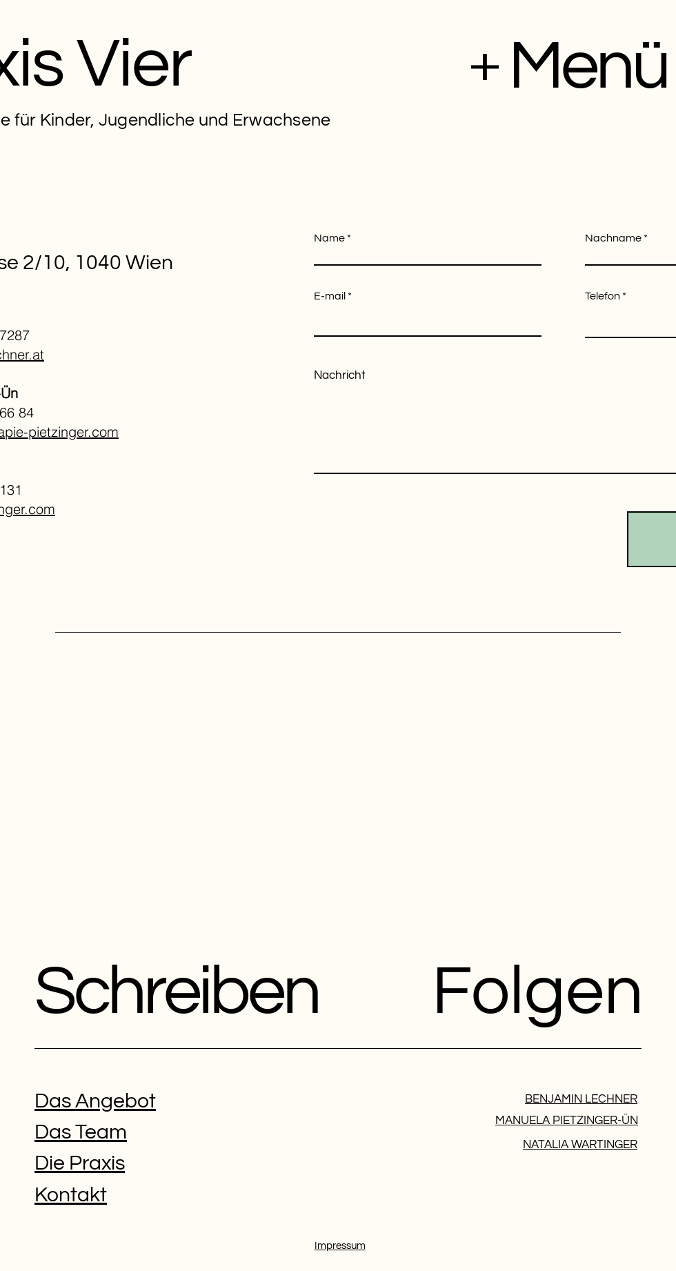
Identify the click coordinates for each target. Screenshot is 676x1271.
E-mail (330, 296)
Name (329, 238)
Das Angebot (95, 1101)
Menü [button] (588, 66)
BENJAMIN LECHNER (581, 1099)
